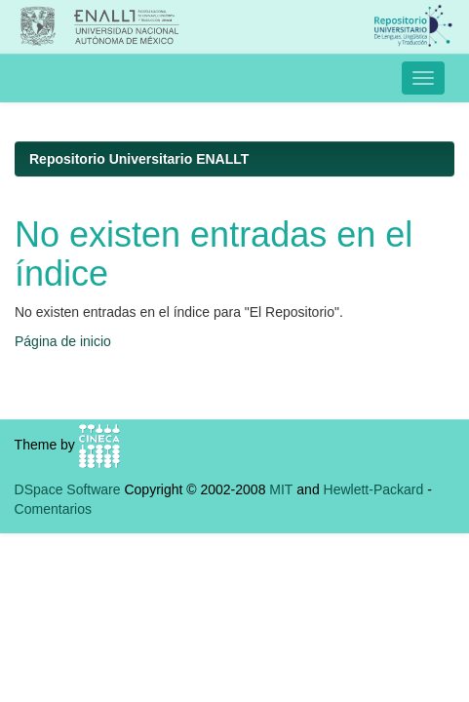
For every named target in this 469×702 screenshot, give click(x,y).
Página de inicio (63, 341)
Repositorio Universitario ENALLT (139, 159)
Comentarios (53, 509)
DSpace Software (68, 489)
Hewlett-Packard (374, 489)
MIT (281, 489)
